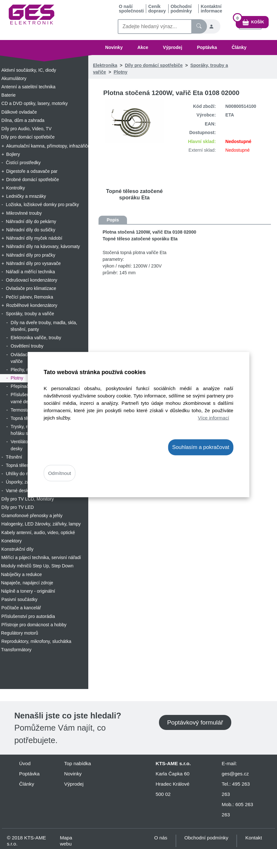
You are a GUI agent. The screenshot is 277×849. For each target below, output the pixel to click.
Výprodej (172, 47)
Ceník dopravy (157, 8)
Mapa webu (66, 840)
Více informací (213, 417)
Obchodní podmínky (181, 8)
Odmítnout (59, 473)
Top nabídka (77, 763)
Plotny (120, 72)
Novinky (114, 47)
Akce (143, 47)
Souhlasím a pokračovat (200, 447)
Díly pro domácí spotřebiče (154, 65)
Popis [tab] (113, 219)
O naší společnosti (131, 8)
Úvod (25, 763)
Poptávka (207, 47)
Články (239, 47)
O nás (160, 837)
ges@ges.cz (235, 773)
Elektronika (105, 65)
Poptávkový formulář (195, 722)
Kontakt (253, 837)
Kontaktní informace (211, 8)
